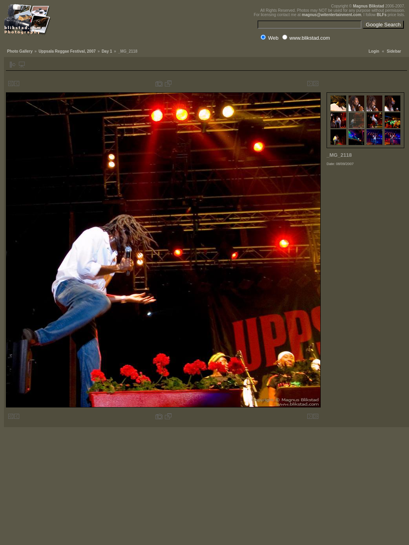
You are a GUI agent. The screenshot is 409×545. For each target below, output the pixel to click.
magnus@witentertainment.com (331, 15)
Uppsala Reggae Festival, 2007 (67, 51)
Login (374, 51)
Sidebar (394, 51)
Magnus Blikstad (368, 6)
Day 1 (107, 51)
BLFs (382, 15)
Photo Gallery (20, 51)
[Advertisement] (366, 217)
